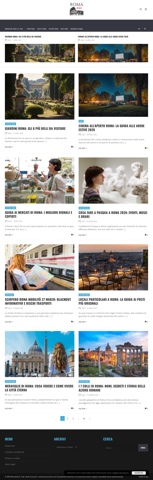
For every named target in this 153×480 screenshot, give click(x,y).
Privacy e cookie (12, 458)
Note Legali (10, 464)
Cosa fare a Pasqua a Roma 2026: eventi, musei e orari (109, 214)
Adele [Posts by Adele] (9, 40)
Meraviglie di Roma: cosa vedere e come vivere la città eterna (35, 387)
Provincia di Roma (76, 29)
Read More (8, 147)
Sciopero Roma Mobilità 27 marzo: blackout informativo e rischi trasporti (39, 301)
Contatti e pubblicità (14, 452)
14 (84, 418)
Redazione (10, 446)
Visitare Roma (53, 29)
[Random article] (138, 29)
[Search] (140, 9)
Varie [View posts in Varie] (81, 121)
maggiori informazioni (120, 473)
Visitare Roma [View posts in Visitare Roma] (10, 124)
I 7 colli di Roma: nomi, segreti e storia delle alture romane (113, 387)
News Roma (64, 29)
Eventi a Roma (42, 29)
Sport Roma (31, 29)
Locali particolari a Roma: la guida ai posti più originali (113, 301)
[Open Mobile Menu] (145, 9)
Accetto (139, 473)
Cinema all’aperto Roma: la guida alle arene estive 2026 (103, 36)
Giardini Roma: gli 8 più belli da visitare (23, 36)
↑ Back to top (143, 476)
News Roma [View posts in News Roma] (9, 295)
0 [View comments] (147, 148)
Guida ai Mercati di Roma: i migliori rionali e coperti (39, 214)
